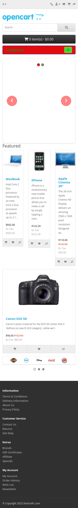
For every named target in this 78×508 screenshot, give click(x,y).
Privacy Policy (10, 409)
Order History (11, 480)
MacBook (13, 179)
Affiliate (7, 456)
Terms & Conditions (14, 396)
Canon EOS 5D (16, 319)
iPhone (36, 180)
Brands (7, 448)
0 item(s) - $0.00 (38, 39)
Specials (7, 461)
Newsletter (9, 489)
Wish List (8, 485)
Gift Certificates (12, 452)
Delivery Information (15, 401)
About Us (8, 405)
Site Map (7, 433)
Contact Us (9, 424)
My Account (9, 476)
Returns (7, 429)
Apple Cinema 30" (64, 182)
